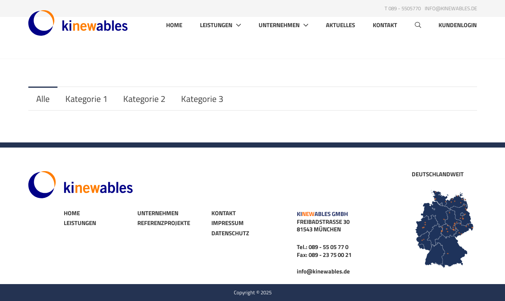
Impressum (227, 222)
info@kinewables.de (451, 8)
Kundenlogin (457, 41)
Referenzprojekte (163, 222)
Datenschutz (230, 233)
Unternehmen (279, 40)
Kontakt (385, 41)
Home (174, 41)
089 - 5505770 (404, 8)
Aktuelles (340, 41)
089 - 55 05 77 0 (328, 246)
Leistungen (216, 40)
